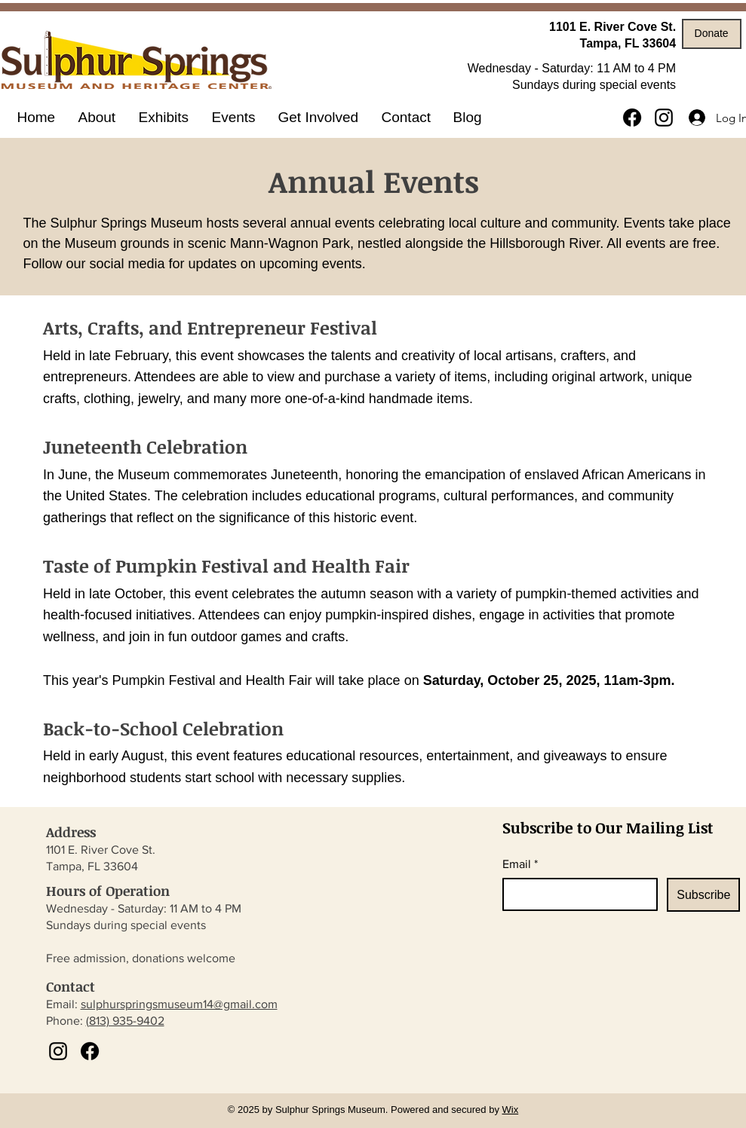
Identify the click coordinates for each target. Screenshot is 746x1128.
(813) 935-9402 (125, 1020)
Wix (510, 1109)
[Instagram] (664, 117)
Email (520, 864)
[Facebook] (632, 117)
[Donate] (711, 34)
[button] (164, 117)
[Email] (576, 894)
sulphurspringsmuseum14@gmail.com (179, 1004)
